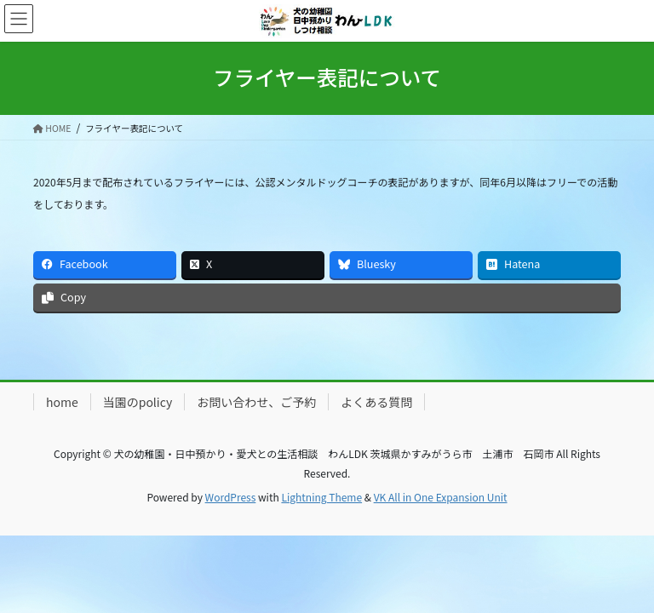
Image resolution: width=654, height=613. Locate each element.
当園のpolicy (137, 401)
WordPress (230, 497)
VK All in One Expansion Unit (441, 497)
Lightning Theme (321, 497)
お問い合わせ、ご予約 (256, 401)
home (62, 401)
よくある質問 (376, 401)
